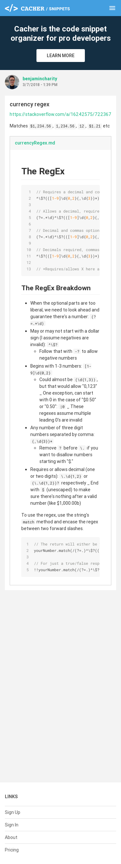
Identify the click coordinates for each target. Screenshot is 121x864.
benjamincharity (40, 79)
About (11, 837)
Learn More (61, 55)
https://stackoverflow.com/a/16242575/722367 (60, 114)
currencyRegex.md (35, 143)
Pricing (12, 850)
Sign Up (12, 812)
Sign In (11, 825)
